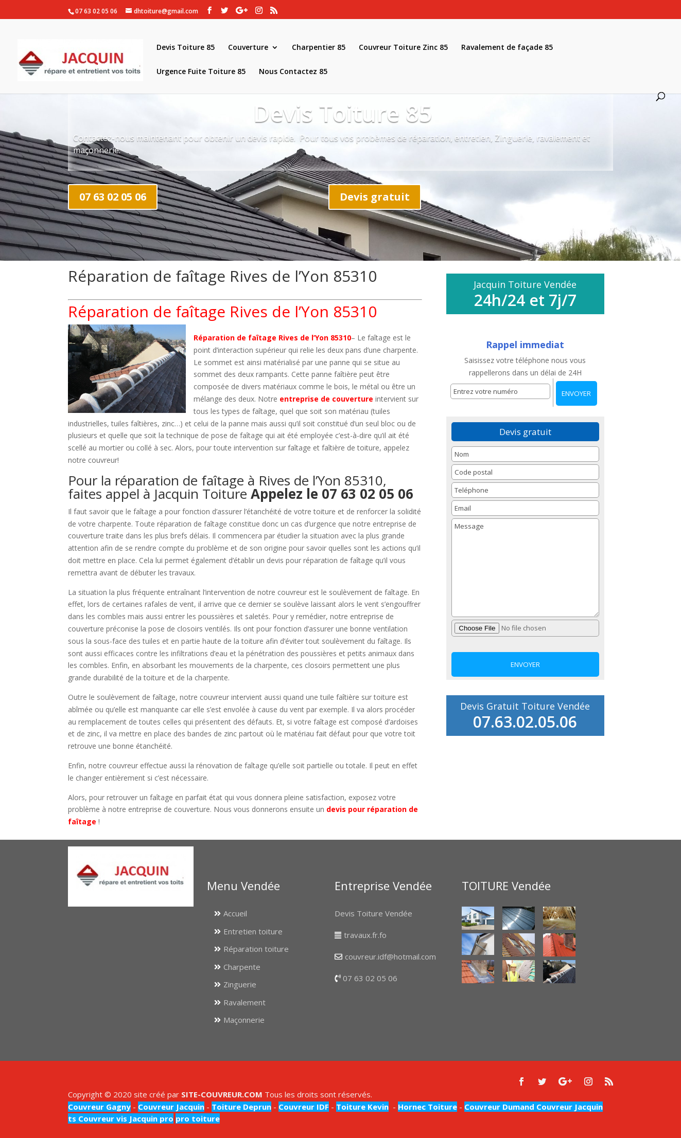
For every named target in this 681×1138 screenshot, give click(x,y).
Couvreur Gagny (99, 1106)
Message (525, 567)
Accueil (235, 913)
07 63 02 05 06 (112, 197)
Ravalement (244, 1002)
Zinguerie (239, 984)
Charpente (241, 967)
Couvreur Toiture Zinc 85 (403, 48)
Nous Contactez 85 (293, 72)
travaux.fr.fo (365, 935)
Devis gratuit (375, 197)
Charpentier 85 (318, 48)
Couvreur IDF (303, 1106)
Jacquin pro (150, 1118)
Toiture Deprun (241, 1106)
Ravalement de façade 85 (507, 48)
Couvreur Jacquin (171, 1106)
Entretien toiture (253, 931)
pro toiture (198, 1118)
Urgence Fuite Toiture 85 (201, 72)
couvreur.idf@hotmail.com (390, 956)
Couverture (248, 48)
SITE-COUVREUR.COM (222, 1094)
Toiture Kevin (362, 1106)
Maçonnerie (244, 1020)
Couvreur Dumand (499, 1106)
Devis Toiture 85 (185, 48)
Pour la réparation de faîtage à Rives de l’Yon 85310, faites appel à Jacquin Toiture (240, 487)
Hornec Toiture (427, 1106)
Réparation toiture (256, 949)
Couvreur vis (101, 1118)
